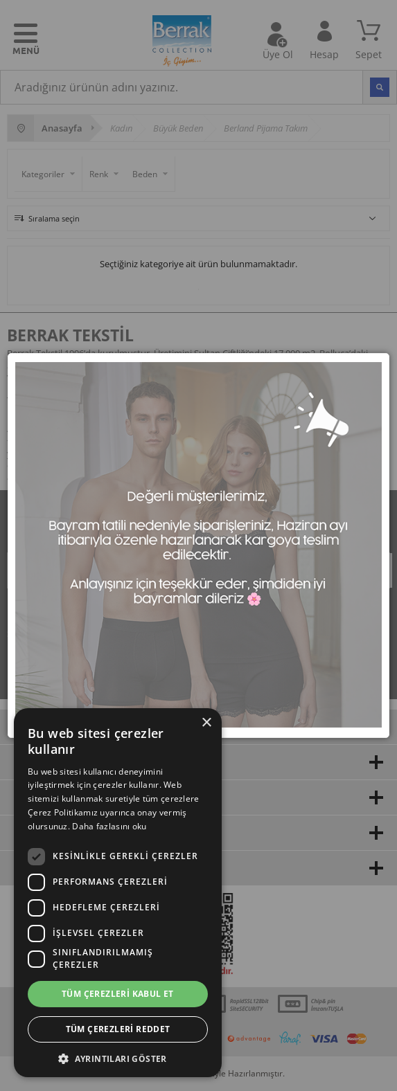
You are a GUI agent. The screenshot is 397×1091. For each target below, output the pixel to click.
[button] (118, 1057)
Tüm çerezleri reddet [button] (118, 1029)
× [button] (206, 723)
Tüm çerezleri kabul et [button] (118, 994)
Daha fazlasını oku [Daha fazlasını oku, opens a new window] (109, 826)
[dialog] (118, 892)
